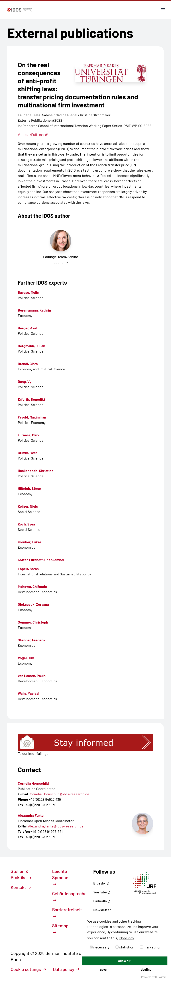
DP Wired (160, 976)
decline (146, 969)
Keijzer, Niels (28, 506)
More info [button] (126, 938)
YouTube (101, 892)
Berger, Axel (27, 328)
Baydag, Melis (28, 292)
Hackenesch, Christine (35, 470)
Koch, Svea (26, 524)
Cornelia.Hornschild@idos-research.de (58, 794)
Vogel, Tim (26, 658)
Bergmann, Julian (31, 346)
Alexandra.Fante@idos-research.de (55, 826)
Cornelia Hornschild (33, 783)
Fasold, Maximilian (32, 417)
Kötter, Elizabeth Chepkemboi (41, 560)
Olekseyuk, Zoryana (33, 604)
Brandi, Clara (28, 363)
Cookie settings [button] (28, 969)
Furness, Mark (29, 435)
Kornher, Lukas (29, 542)
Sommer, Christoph (33, 622)
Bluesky (101, 883)
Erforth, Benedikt (31, 399)
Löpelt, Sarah (28, 568)
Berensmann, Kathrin (34, 310)
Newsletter (102, 910)
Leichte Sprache (60, 877)
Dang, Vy (24, 381)
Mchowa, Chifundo (32, 586)
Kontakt (21, 887)
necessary (99, 947)
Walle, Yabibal (28, 693)
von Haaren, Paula (31, 675)
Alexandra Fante (31, 815)
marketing (150, 947)
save (103, 969)
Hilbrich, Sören (29, 488)
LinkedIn (101, 901)
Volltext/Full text (33, 134)
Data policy (66, 969)
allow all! (124, 961)
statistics (125, 947)
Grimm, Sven (27, 453)
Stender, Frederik (32, 640)
